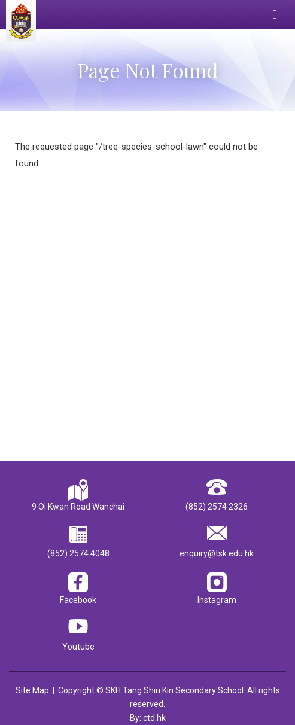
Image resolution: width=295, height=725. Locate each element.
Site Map (32, 690)
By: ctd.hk (148, 718)
